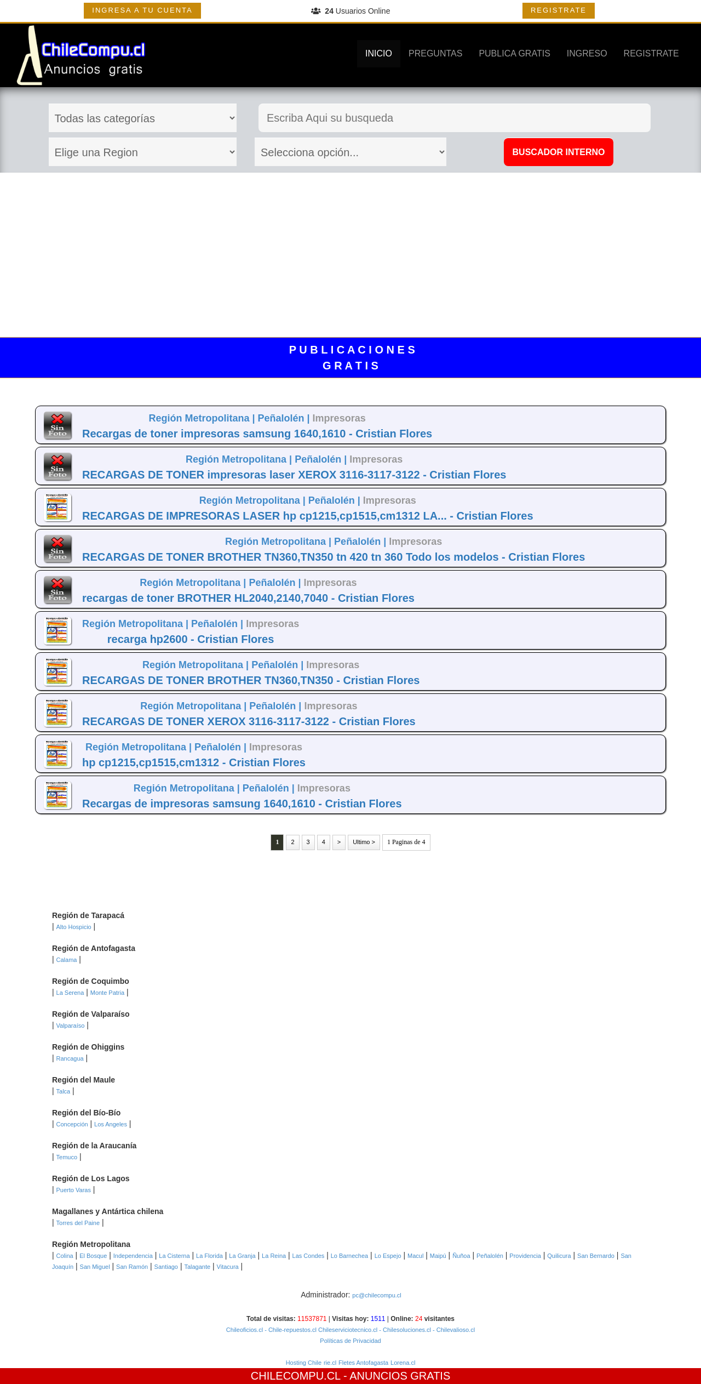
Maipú (438, 1255)
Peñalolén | (285, 418)
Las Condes (308, 1255)
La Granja (242, 1255)
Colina (64, 1255)
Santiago (166, 1266)
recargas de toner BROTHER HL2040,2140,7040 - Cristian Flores (248, 598)
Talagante (197, 1266)
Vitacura (228, 1266)
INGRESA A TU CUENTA (142, 10)
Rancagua (70, 1058)
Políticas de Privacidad (350, 1340)
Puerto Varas (73, 1190)
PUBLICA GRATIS (514, 53)
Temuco (67, 1157)
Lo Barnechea (350, 1255)
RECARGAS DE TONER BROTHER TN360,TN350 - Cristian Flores (251, 680)
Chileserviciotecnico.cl (347, 1329)
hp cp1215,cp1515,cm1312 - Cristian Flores (194, 762)
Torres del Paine (78, 1223)
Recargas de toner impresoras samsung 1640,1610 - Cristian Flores (257, 434)
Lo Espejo (388, 1255)
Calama (66, 959)
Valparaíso (70, 1025)
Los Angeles (110, 1124)
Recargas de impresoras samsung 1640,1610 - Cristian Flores (242, 804)
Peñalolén (489, 1255)
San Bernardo (595, 1255)
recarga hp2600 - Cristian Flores (190, 639)
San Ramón (132, 1266)
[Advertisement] (350, 255)
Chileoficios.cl (244, 1329)
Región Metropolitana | (202, 418)
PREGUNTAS (435, 53)
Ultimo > (364, 842)
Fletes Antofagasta (363, 1362)
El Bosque (93, 1255)
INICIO (378, 53)
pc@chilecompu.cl (376, 1295)
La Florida (209, 1255)
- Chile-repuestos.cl (290, 1329)
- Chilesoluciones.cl (404, 1329)
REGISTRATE (559, 10)
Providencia (525, 1255)
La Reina (274, 1255)
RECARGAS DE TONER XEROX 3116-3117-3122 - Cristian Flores (249, 721)
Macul (415, 1255)
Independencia (133, 1255)
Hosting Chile (303, 1362)
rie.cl (330, 1362)
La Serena (70, 992)
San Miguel (95, 1266)
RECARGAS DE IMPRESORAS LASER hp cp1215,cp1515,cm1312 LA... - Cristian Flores (307, 516)
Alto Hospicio (73, 927)
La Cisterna (174, 1255)
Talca (63, 1091)
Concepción (72, 1124)
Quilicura (559, 1255)
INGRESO (587, 53)
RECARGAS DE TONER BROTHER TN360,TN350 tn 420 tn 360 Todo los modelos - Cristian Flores (333, 557)
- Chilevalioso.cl (453, 1329)
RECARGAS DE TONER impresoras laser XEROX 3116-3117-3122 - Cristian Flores (294, 475)
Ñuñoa (461, 1255)
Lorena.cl (402, 1362)
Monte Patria (107, 992)
